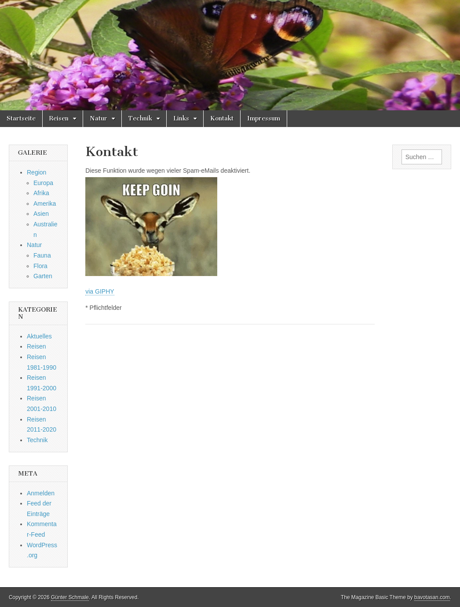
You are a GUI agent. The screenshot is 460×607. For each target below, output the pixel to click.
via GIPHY (99, 291)
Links (181, 118)
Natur (98, 118)
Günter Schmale (70, 597)
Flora (40, 265)
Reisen (59, 118)
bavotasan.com (432, 597)
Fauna (42, 255)
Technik (140, 118)
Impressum (263, 118)
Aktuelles (39, 336)
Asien (41, 213)
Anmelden (41, 493)
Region (36, 172)
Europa (43, 182)
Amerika (44, 203)
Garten (42, 276)
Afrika (41, 192)
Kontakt (222, 118)
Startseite (21, 118)
